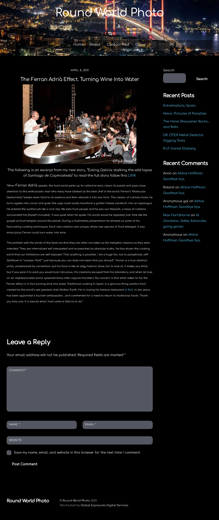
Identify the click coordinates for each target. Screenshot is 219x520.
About (95, 44)
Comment (18, 370)
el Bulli (129, 289)
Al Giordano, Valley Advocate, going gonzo (184, 220)
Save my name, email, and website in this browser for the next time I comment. (77, 452)
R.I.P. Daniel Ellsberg (179, 148)
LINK (132, 175)
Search (168, 70)
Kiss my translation (127, 318)
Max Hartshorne (176, 215)
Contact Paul (118, 44)
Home (78, 44)
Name (14, 424)
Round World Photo (76, 500)
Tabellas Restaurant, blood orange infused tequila (40, 321)
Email (90, 424)
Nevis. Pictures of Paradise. (185, 113)
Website (15, 440)
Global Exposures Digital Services (104, 505)
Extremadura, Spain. (179, 105)
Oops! (140, 44)
